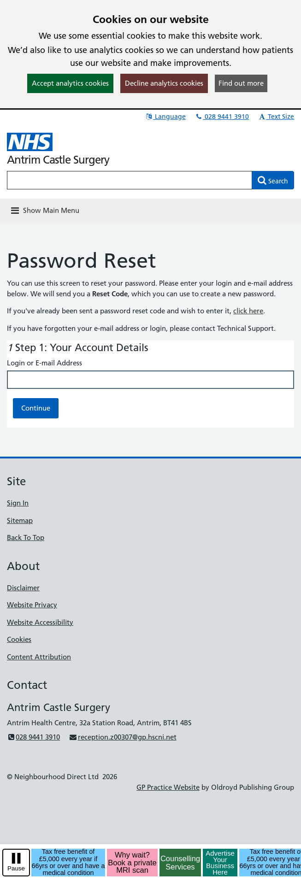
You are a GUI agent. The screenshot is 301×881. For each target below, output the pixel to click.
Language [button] (165, 116)
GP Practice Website (168, 787)
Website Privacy (32, 604)
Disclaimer (23, 587)
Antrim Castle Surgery (58, 159)
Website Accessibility (40, 622)
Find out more (241, 83)
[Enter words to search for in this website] (129, 180)
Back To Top (25, 537)
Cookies (19, 639)
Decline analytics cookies (164, 83)
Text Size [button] (276, 116)
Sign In (18, 503)
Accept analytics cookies (70, 83)
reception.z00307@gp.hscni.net (122, 737)
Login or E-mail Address (44, 362)
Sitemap (20, 520)
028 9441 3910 (222, 116)
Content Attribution (39, 656)
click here (248, 310)
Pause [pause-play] (16, 868)
